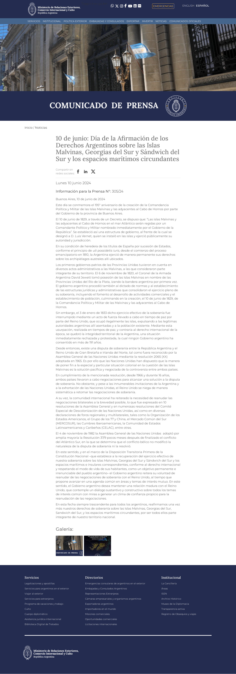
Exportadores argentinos (99, 603)
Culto (28, 608)
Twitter (93, 171)
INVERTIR (147, 21)
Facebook (78, 171)
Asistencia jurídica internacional (43, 619)
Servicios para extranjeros (39, 598)
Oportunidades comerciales (101, 619)
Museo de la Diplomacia (175, 603)
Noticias (161, 21)
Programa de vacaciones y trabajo (44, 603)
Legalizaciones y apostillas (40, 583)
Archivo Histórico (171, 598)
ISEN (164, 593)
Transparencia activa (173, 608)
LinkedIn (86, 171)
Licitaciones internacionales (101, 624)
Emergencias (163, 6)
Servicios (34, 21)
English (188, 5)
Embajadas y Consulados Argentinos (106, 588)
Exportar (133, 21)
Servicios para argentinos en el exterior (47, 588)
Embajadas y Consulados (106, 21)
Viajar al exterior (34, 593)
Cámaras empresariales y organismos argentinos (113, 598)
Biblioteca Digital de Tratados (42, 624)
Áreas (164, 588)
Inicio (28, 127)
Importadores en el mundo (100, 608)
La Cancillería (169, 583)
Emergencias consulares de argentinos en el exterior (115, 583)
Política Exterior (75, 21)
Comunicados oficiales (185, 21)
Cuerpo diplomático (36, 614)
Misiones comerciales (97, 614)
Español (202, 5)
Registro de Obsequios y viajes (178, 614)
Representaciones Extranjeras (102, 593)
